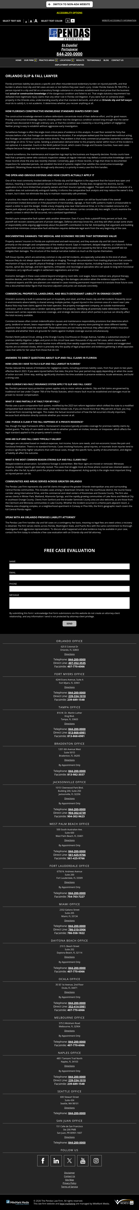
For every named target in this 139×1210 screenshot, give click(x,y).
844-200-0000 (70, 54)
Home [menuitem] (18, 60)
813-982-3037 (76, 774)
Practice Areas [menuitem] (46, 60)
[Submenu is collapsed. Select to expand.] (35, 60)
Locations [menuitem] (65, 60)
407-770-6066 (76, 666)
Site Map (69, 1179)
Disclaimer (69, 1172)
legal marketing (67, 1203)
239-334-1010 (77, 696)
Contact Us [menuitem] (117, 60)
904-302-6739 (77, 813)
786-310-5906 (77, 929)
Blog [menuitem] (106, 60)
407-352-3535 (77, 663)
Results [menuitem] (80, 60)
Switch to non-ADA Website (71, 4)
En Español (69, 45)
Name (12, 561)
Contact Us (69, 1176)
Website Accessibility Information (119, 20)
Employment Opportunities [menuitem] (69, 64)
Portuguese (69, 49)
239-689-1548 (76, 699)
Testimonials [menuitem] (94, 60)
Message (14, 595)
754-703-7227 (76, 896)
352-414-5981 (77, 1006)
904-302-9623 (76, 816)
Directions (69, 654)
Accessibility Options (69, 12)
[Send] (70, 623)
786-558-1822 (76, 933)
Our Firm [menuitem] (29, 60)
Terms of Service (69, 1186)
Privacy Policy (69, 1183)
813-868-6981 (77, 732)
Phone (13, 583)
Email (12, 572)
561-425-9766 (77, 855)
